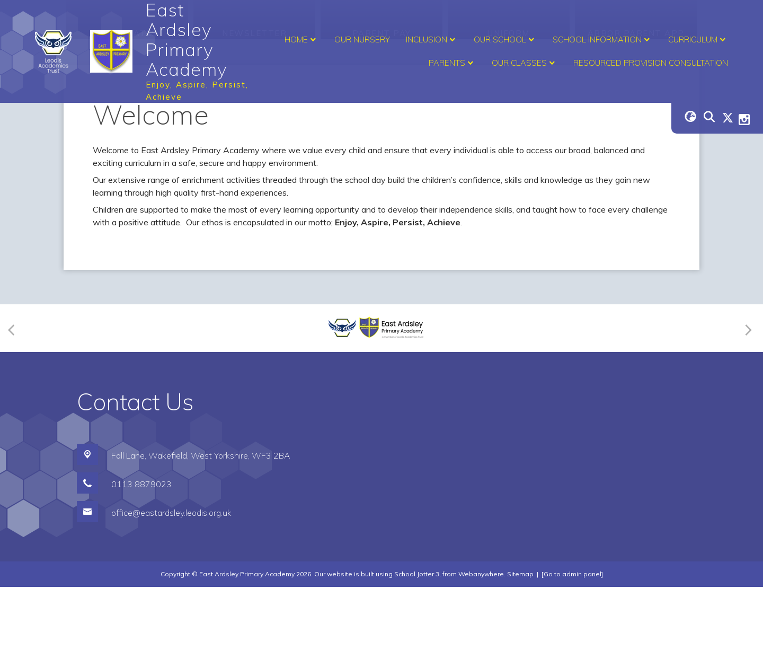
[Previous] (14, 409)
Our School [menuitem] (505, 39)
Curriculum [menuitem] (698, 39)
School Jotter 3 (416, 655)
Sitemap (520, 655)
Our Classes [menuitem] (524, 63)
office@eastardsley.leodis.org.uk (171, 593)
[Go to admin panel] (572, 655)
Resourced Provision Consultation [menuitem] (650, 63)
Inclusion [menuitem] (432, 39)
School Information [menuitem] (602, 39)
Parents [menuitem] (452, 63)
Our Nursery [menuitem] (362, 39)
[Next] (747, 409)
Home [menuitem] (301, 39)
